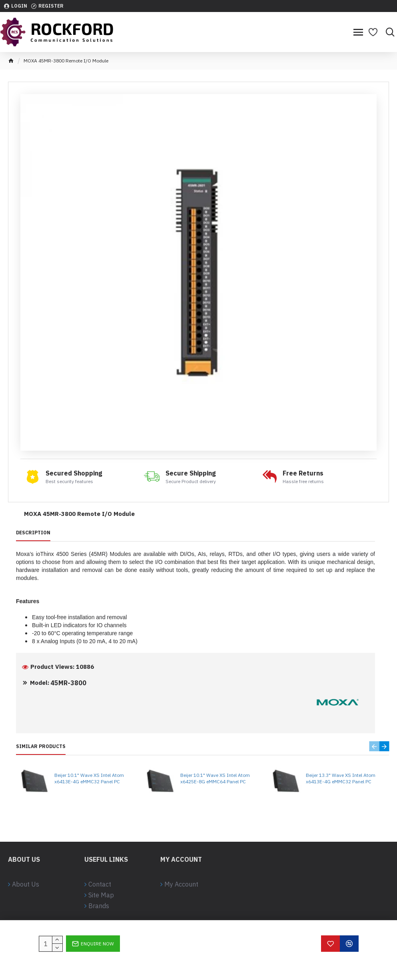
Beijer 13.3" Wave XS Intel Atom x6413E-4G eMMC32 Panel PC (340, 778)
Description (33, 533)
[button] (374, 746)
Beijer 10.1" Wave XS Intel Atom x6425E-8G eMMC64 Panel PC (215, 778)
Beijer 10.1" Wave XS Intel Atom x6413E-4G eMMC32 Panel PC (89, 778)
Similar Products (41, 746)
